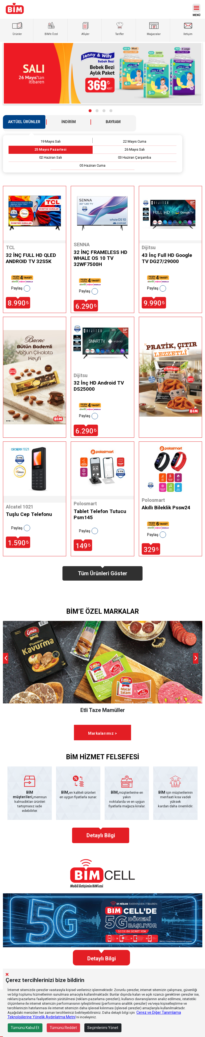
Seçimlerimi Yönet (102, 1028)
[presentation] (5, 658)
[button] (90, 110)
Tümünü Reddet (63, 1028)
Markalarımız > (102, 733)
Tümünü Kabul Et (25, 1028)
